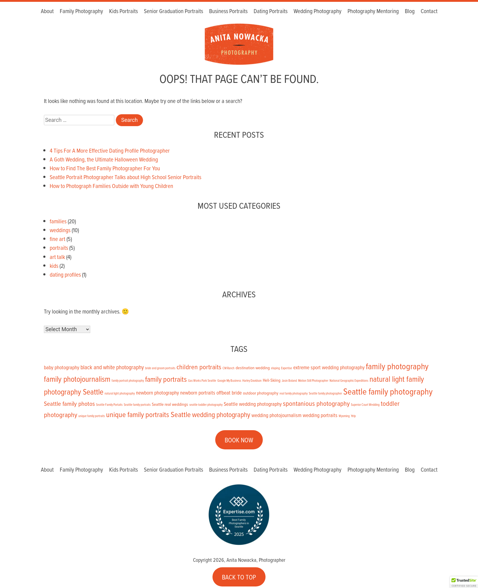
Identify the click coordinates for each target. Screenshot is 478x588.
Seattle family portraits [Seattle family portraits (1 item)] (137, 404)
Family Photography (81, 11)
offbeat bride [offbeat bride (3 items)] (229, 392)
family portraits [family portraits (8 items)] (166, 379)
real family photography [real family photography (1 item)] (294, 393)
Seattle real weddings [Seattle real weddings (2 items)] (170, 404)
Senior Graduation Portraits (173, 11)
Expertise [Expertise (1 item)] (286, 368)
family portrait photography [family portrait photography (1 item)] (128, 380)
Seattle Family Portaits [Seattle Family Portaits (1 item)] (109, 404)
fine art (57, 239)
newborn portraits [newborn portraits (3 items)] (197, 392)
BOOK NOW (239, 440)
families (58, 221)
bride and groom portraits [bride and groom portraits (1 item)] (160, 368)
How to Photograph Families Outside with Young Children (111, 186)
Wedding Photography (317, 11)
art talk (57, 257)
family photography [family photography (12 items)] (397, 366)
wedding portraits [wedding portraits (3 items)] (320, 415)
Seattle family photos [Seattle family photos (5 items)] (69, 403)
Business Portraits (228, 11)
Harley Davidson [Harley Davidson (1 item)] (252, 380)
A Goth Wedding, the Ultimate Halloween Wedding (104, 159)
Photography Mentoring (373, 11)
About (47, 11)
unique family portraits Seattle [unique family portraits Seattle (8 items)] (148, 414)
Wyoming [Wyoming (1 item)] (344, 416)
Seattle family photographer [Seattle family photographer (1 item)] (325, 393)
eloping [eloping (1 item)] (275, 368)
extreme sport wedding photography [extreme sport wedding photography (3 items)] (329, 367)
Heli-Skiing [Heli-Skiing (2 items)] (271, 380)
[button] (464, 582)
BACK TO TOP (239, 576)
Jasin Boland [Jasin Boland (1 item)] (289, 380)
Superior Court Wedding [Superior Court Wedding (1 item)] (365, 404)
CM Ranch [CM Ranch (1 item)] (228, 368)
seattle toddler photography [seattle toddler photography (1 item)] (206, 404)
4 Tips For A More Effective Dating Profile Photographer (110, 150)
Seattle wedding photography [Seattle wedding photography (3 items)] (253, 404)
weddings (60, 230)
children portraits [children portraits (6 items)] (199, 366)
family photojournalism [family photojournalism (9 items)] (77, 378)
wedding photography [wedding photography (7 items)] (221, 414)
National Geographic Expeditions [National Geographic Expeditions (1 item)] (349, 380)
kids (54, 265)
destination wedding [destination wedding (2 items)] (253, 367)
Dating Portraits (270, 11)
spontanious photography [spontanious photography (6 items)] (316, 403)
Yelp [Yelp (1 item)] (353, 416)
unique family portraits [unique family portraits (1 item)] (91, 416)
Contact (429, 11)
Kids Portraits (123, 11)
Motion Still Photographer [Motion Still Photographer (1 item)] (313, 380)
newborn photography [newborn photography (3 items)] (157, 392)
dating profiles (65, 274)
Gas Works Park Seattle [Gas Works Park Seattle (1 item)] (202, 380)
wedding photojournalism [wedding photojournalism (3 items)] (276, 415)
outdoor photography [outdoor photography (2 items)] (260, 393)
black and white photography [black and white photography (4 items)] (112, 367)
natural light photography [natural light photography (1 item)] (120, 393)
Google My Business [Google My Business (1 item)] (229, 380)
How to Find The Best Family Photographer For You (105, 168)
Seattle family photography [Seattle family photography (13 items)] (388, 391)
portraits (59, 247)
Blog (410, 11)
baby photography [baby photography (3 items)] (61, 367)
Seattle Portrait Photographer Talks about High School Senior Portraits (125, 177)
